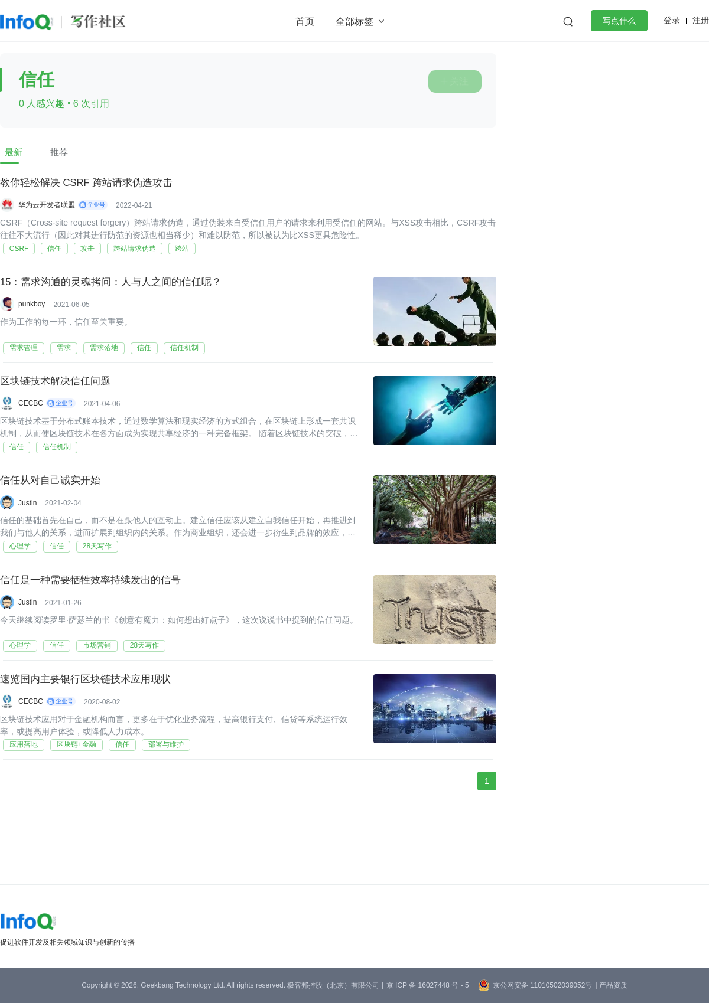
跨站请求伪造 (132, 254)
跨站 (180, 254)
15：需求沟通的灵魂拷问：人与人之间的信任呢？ (117, 290)
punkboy (31, 311)
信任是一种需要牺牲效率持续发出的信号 (95, 612)
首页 (304, 22)
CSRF (16, 254)
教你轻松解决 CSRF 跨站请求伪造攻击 (92, 182)
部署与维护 (163, 791)
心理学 (17, 576)
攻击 (85, 254)
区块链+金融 (73, 791)
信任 (52, 254)
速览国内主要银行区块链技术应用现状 (90, 720)
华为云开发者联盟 (46, 204)
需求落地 (101, 361)
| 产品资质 (611, 985)
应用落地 (20, 791)
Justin (27, 526)
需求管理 (20, 361)
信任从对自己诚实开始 (53, 505)
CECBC (30, 418)
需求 (61, 361)
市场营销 (94, 683)
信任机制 (181, 361)
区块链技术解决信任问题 (58, 397)
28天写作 (94, 576)
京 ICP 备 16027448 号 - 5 (427, 985)
